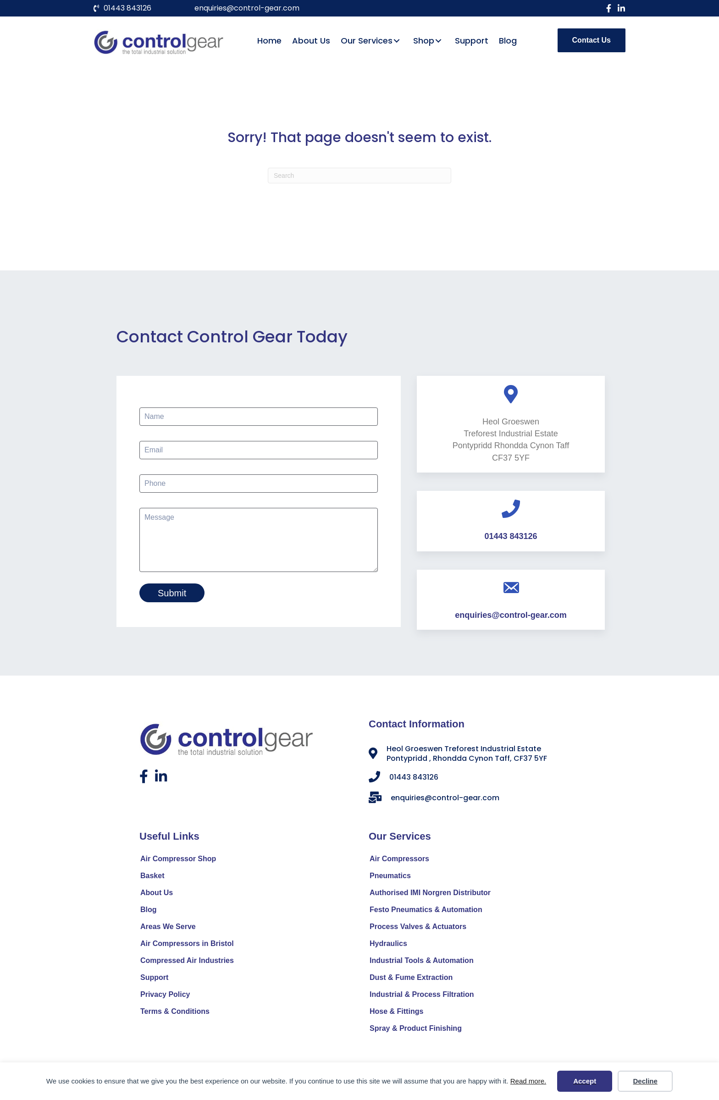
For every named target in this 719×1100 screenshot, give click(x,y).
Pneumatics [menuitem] (390, 877)
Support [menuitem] (154, 979)
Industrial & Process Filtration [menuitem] (422, 996)
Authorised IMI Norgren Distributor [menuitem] (430, 894)
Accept (584, 1081)
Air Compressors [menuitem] (399, 860)
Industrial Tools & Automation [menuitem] (422, 962)
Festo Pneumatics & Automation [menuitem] (426, 911)
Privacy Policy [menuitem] (165, 996)
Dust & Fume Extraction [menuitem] (411, 979)
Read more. (528, 1081)
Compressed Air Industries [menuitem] (187, 962)
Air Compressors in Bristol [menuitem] (187, 945)
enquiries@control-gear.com (246, 8)
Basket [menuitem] (152, 877)
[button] (608, 8)
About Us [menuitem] (156, 894)
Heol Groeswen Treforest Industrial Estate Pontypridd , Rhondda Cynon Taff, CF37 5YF (467, 755)
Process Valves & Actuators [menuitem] (418, 928)
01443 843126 (127, 8)
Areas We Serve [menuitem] (168, 928)
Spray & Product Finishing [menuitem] (416, 1030)
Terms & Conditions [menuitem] (175, 1013)
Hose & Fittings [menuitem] (396, 1013)
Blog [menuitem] (148, 911)
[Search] (359, 175)
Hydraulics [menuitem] (388, 945)
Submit (172, 593)
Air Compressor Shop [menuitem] (178, 860)
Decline (645, 1081)
